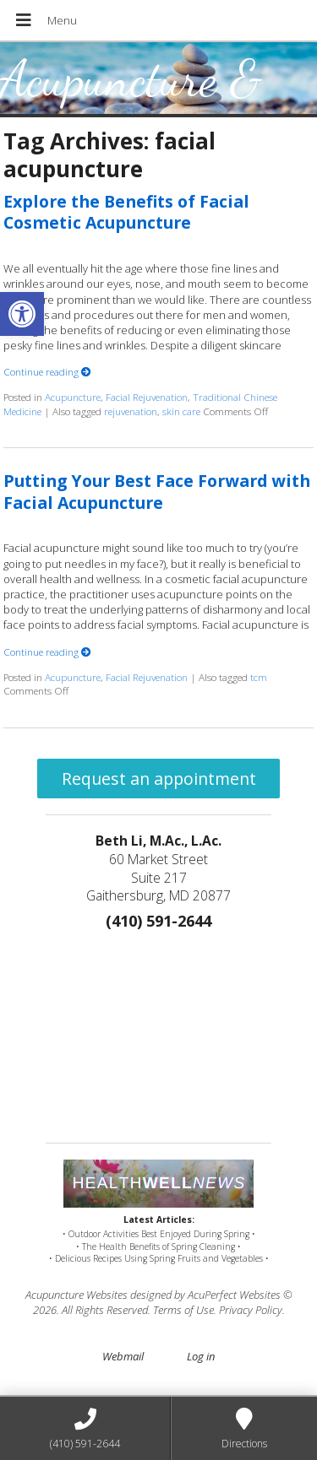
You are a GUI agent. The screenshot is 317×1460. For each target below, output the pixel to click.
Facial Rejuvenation (147, 396)
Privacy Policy (250, 1309)
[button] (22, 314)
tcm (258, 677)
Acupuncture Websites (76, 1294)
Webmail (123, 1356)
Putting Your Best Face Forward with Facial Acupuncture (156, 491)
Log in (201, 1356)
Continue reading (47, 371)
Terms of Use (183, 1309)
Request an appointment (159, 778)
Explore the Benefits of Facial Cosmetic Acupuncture (126, 212)
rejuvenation (130, 411)
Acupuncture (73, 396)
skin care (181, 411)
